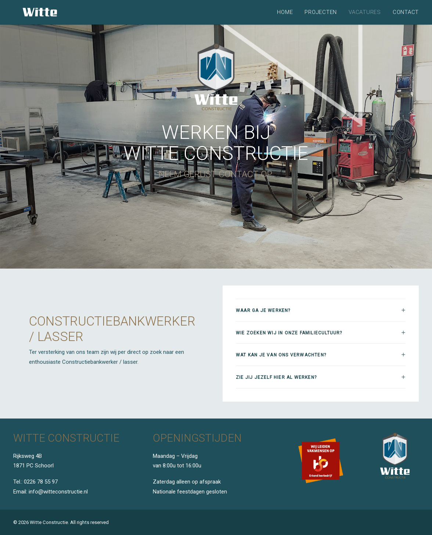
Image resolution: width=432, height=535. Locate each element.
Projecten (321, 12)
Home (285, 12)
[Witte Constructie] (31, 12)
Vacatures (365, 12)
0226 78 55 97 (41, 482)
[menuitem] (287, 12)
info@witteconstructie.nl (58, 491)
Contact (406, 12)
